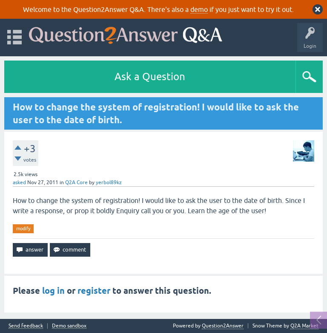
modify (23, 228)
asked (19, 182)
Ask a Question (150, 76)
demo (199, 9)
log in (53, 291)
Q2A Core (76, 182)
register (93, 291)
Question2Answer (223, 326)
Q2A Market (304, 326)
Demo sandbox (69, 326)
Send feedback (26, 326)
